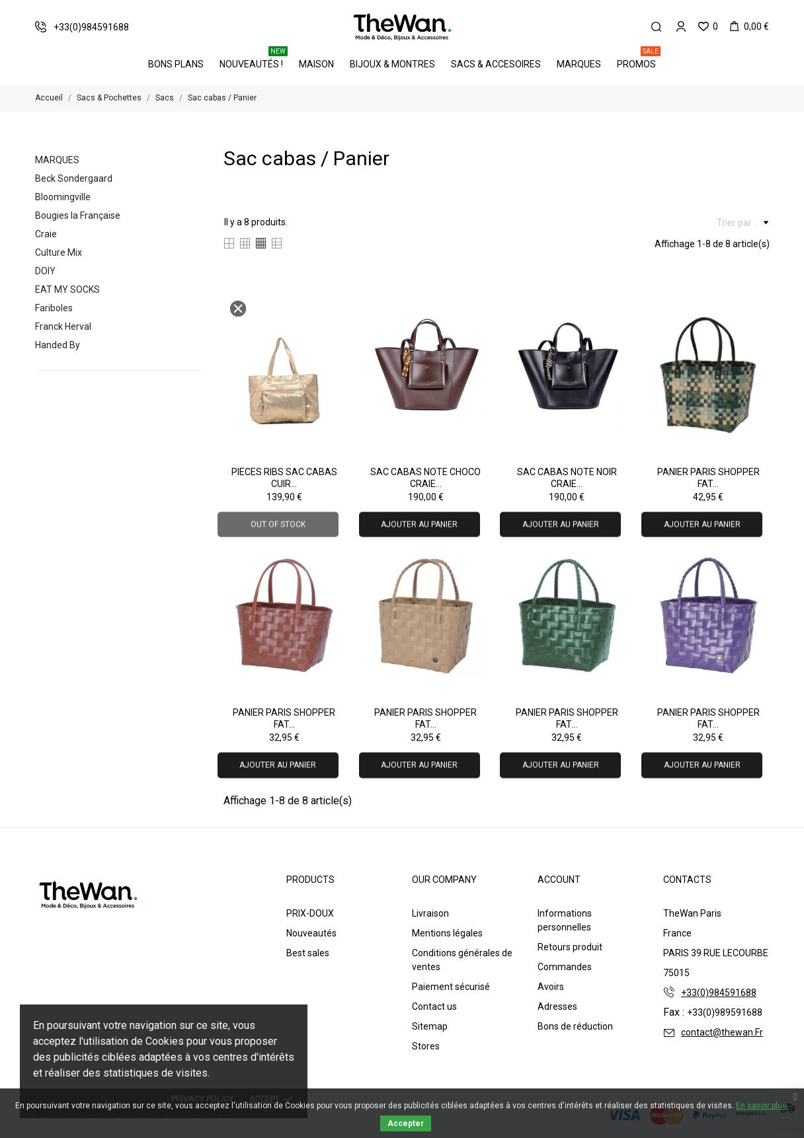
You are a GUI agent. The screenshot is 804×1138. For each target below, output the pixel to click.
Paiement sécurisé (451, 986)
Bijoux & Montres (392, 64)
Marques (579, 64)
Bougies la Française (77, 215)
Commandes (565, 967)
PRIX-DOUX (310, 913)
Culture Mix (58, 252)
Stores (426, 1046)
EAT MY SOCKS (67, 289)
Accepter (405, 1123)
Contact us (434, 1006)
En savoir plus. (762, 1105)
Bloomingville (63, 197)
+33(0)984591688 (718, 992)
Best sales (307, 953)
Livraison (430, 913)
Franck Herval (63, 326)
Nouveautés (311, 933)
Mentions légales (447, 933)
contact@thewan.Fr (722, 1032)
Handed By (57, 345)
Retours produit (570, 947)
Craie (46, 234)
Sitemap (430, 1026)
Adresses (557, 1006)
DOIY (45, 271)
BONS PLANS (176, 64)
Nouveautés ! (254, 59)
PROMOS (639, 59)
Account (559, 879)
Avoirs (551, 986)
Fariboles (54, 308)
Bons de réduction (575, 1026)
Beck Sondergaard (73, 178)
